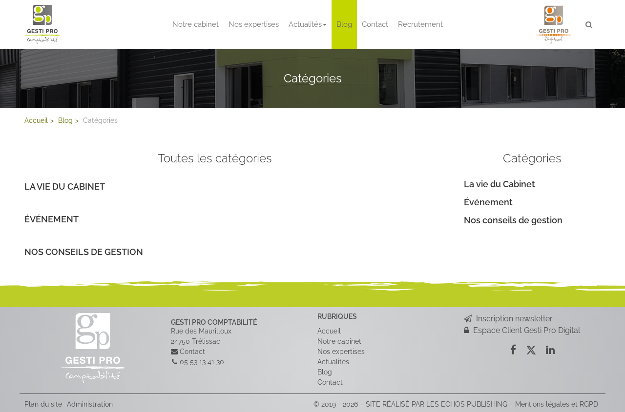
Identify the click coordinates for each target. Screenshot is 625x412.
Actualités (308, 24)
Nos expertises (254, 24)
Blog (344, 24)
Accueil (329, 331)
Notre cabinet (195, 24)
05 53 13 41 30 (202, 362)
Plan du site (43, 404)
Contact (375, 24)
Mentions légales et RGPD (556, 404)
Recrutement (420, 24)
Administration (90, 404)
